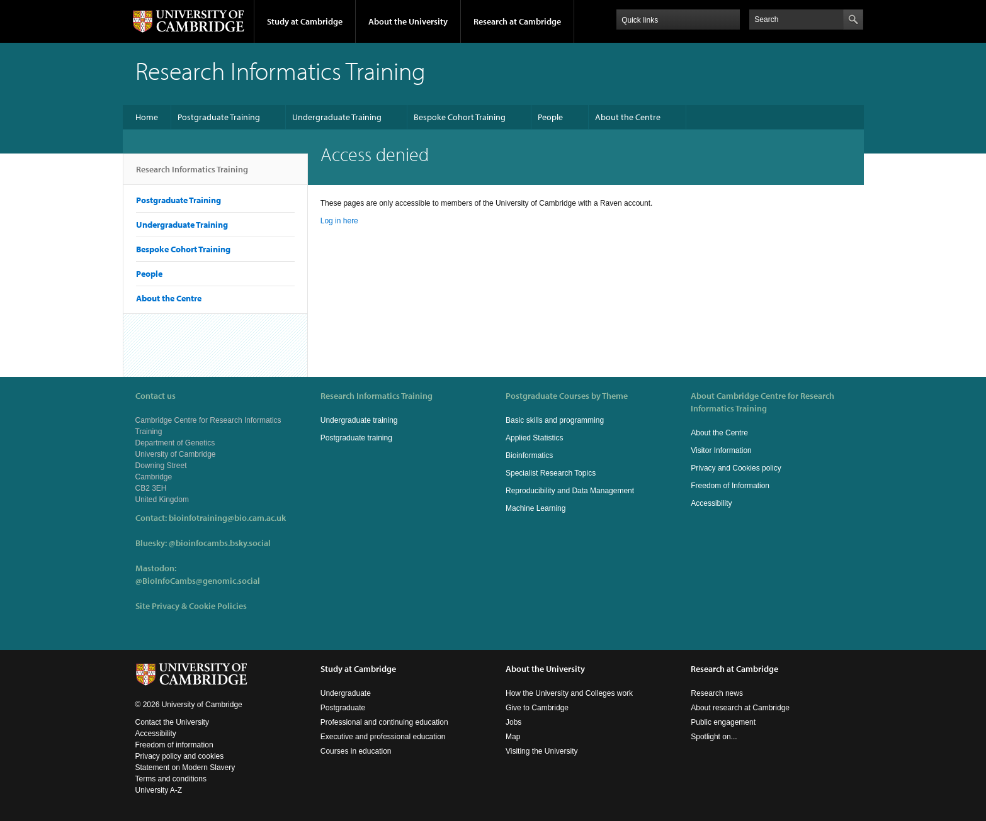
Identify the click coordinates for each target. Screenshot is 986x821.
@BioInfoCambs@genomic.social (197, 580)
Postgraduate (342, 707)
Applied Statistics (534, 437)
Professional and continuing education (384, 722)
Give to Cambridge (537, 707)
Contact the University (172, 722)
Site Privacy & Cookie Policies (191, 606)
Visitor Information (721, 450)
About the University (408, 21)
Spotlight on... (714, 736)
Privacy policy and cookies (179, 756)
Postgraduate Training (219, 117)
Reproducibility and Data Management (570, 490)
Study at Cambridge (305, 21)
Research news (717, 693)
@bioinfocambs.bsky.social (220, 543)
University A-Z (159, 790)
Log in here (339, 220)
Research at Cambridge (517, 21)
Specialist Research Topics (551, 473)
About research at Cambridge (740, 707)
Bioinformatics (529, 455)
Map (513, 736)
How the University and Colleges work (569, 693)
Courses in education (356, 751)
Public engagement (723, 722)
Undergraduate (345, 693)
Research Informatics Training (192, 174)
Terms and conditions (171, 778)
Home (146, 117)
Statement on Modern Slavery (185, 767)
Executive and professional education (383, 736)
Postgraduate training (356, 437)
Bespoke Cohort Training (460, 117)
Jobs (513, 722)
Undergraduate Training (337, 117)
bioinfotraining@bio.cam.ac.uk (227, 517)
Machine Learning (535, 508)
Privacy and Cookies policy (736, 468)
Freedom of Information (730, 485)
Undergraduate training (359, 420)
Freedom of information (174, 744)
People (550, 117)
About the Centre (627, 117)
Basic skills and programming (555, 420)
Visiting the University (542, 751)
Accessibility (711, 503)
